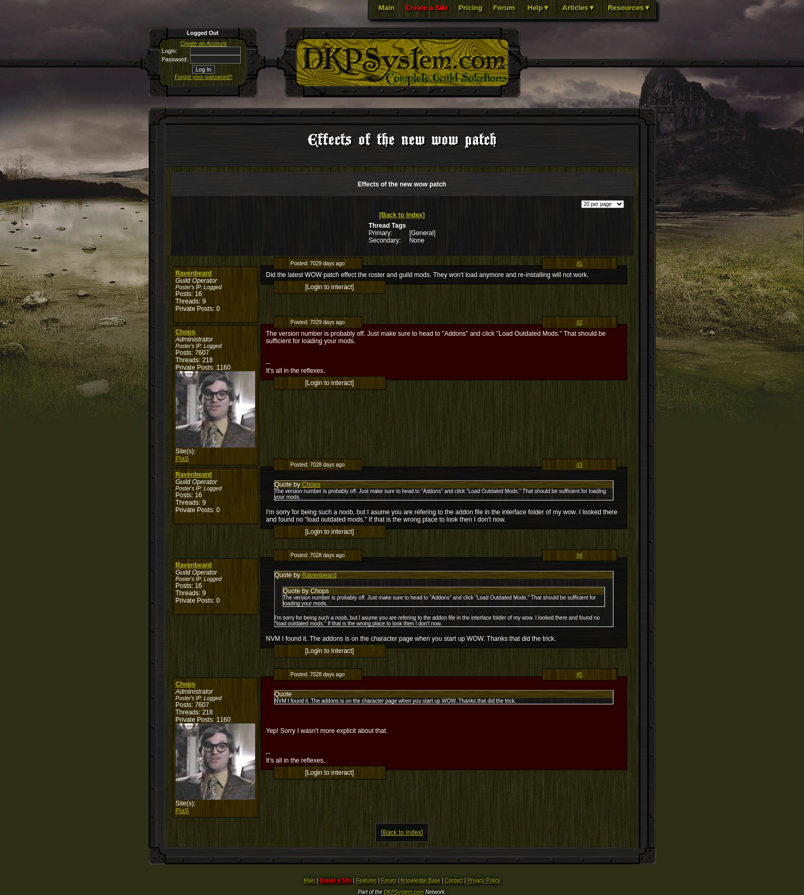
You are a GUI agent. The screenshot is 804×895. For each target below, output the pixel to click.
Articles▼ (578, 8)
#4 (579, 555)
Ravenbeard (194, 273)
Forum (503, 8)
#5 (579, 674)
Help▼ (539, 8)
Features (366, 880)
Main (386, 8)
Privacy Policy (483, 880)
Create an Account (203, 43)
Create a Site (426, 8)
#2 (579, 322)
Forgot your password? (203, 77)
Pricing (470, 8)
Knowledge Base (420, 880)
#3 (579, 465)
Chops (185, 332)
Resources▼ (629, 8)
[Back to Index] (401, 215)
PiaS (182, 458)
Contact (454, 880)
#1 (579, 263)
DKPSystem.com (404, 892)
